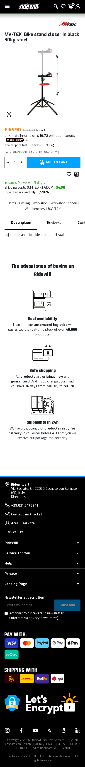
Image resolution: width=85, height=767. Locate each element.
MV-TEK (54, 209)
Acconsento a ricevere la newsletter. (36, 615)
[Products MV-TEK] (68, 24)
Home (12, 203)
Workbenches (35, 209)
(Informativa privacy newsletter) (33, 618)
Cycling (24, 203)
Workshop (40, 203)
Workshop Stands (64, 203)
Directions (18, 497)
